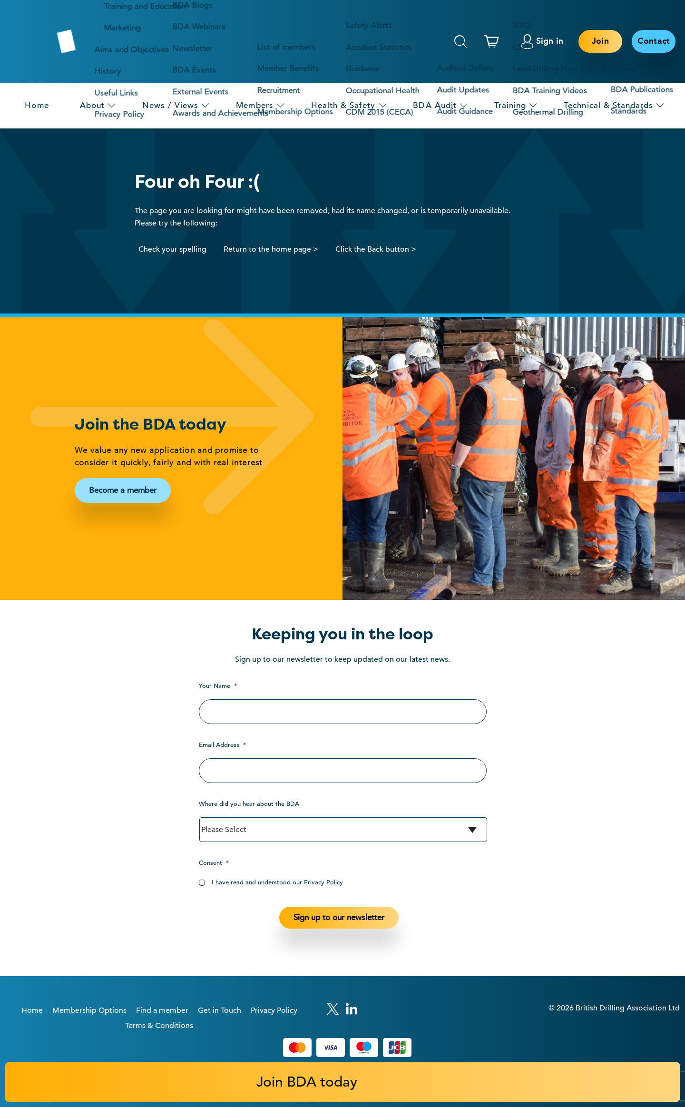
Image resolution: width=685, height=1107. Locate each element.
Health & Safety (343, 105)
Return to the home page (267, 249)
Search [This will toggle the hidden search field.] (460, 41)
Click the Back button (372, 249)
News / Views (170, 105)
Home (37, 105)
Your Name (218, 686)
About (92, 105)
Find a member (162, 1010)
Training (510, 105)
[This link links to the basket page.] (494, 41)
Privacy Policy (274, 1010)
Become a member (123, 490)
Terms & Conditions (159, 1025)
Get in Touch (219, 1010)
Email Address (222, 745)
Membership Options (89, 1010)
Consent (214, 863)
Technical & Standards (608, 105)
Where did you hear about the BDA (249, 804)
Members (254, 105)
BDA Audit (435, 105)
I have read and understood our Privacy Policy (277, 882)
